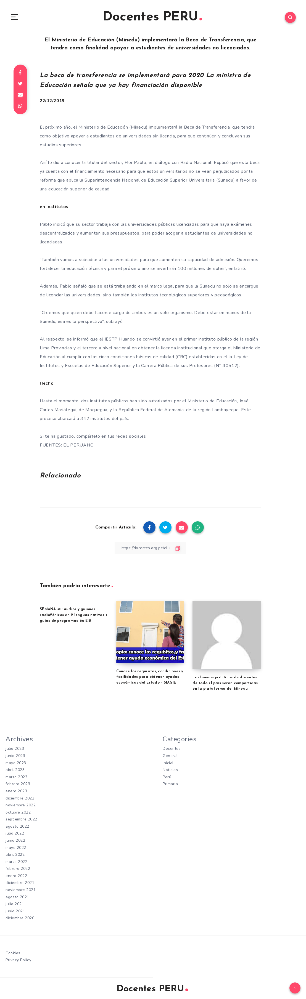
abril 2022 (15, 854)
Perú (167, 777)
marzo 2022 (16, 861)
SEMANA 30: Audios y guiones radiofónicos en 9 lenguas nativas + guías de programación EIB (73, 616)
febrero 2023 (18, 784)
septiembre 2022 (21, 819)
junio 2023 (15, 756)
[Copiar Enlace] (150, 549)
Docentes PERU (152, 18)
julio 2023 (15, 750)
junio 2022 (15, 840)
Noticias (170, 770)
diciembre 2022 (20, 798)
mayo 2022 (16, 847)
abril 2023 (15, 770)
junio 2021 (15, 909)
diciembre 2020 (20, 916)
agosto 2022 (17, 826)
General (170, 756)
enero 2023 (16, 791)
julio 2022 (15, 833)
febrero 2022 (18, 868)
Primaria (170, 784)
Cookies (13, 951)
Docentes (172, 750)
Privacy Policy (18, 958)
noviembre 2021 (21, 888)
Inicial (168, 763)
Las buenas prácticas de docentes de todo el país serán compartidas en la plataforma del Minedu (225, 684)
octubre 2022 (18, 812)
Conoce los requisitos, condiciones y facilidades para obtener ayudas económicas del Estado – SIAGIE (149, 678)
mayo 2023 (16, 763)
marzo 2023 (16, 777)
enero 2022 (16, 875)
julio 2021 (15, 902)
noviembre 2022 (21, 805)
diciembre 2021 (20, 881)
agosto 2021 (17, 896)
